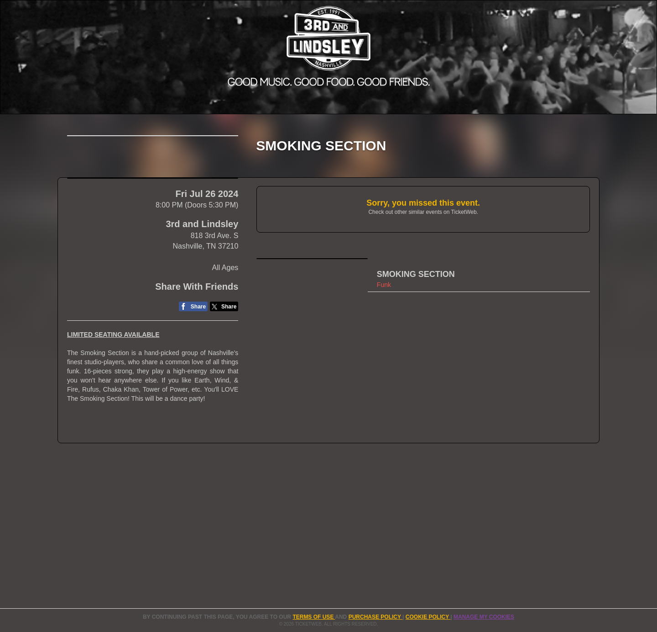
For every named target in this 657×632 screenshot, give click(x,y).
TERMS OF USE (313, 617)
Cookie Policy (428, 617)
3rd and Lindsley (202, 295)
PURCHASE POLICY (375, 617)
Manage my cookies (484, 617)
